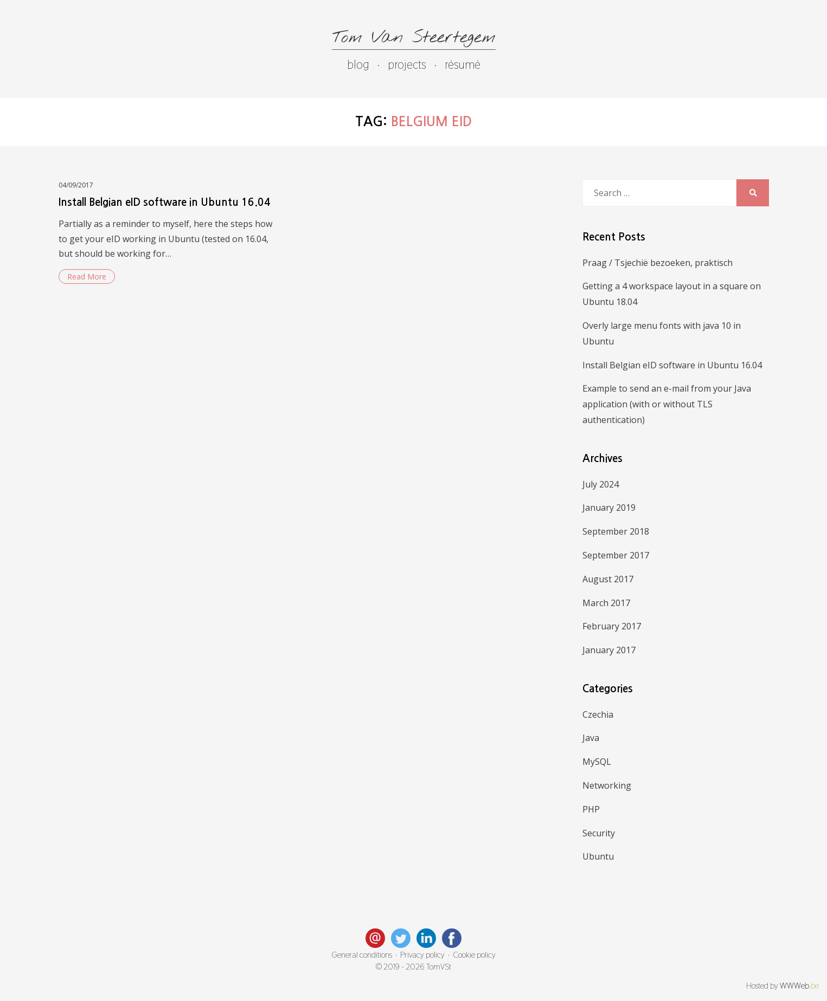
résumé (462, 64)
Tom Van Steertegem (414, 37)
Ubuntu (598, 856)
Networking (606, 785)
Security (598, 833)
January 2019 (609, 508)
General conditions (361, 955)
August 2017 (607, 579)
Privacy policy (422, 955)
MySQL (596, 762)
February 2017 (611, 626)
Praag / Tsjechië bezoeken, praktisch (657, 263)
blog (358, 64)
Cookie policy (474, 955)
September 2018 (615, 531)
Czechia (597, 714)
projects (407, 64)
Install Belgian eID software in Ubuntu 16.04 (165, 202)
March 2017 (606, 603)
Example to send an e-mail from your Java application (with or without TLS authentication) (666, 404)
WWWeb (799, 985)
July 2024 (600, 484)
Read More (86, 276)
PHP (591, 809)
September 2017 (615, 555)
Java (590, 738)
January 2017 (609, 650)
